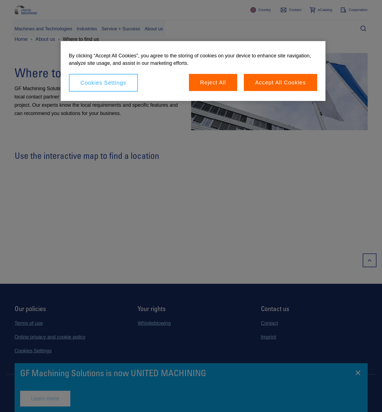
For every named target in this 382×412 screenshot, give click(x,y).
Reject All (213, 82)
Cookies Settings (103, 83)
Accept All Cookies (280, 82)
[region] (193, 71)
